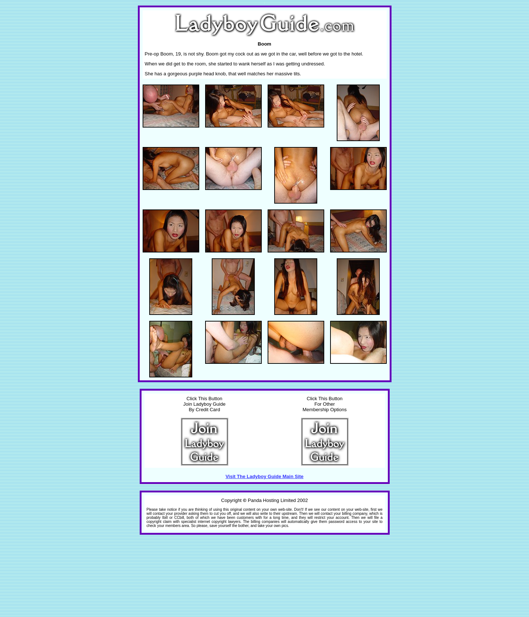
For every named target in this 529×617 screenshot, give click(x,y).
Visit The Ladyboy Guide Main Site (264, 476)
